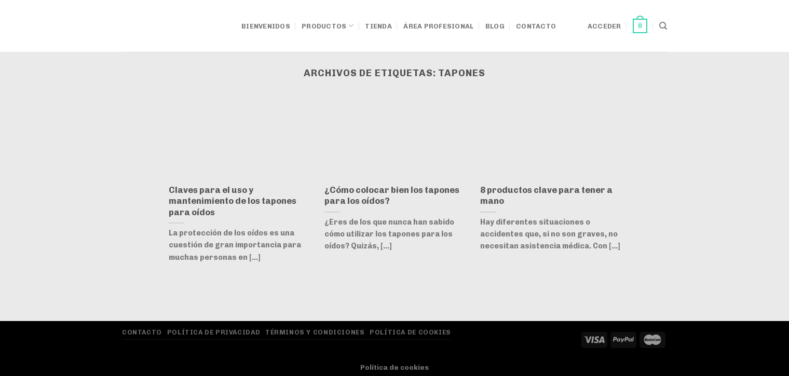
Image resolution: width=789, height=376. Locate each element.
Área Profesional (438, 26)
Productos (327, 26)
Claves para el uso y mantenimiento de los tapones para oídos (232, 201)
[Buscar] (663, 26)
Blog (495, 26)
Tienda (378, 26)
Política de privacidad (213, 332)
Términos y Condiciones (314, 332)
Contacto (536, 26)
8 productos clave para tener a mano (546, 195)
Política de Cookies (410, 332)
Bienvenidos (265, 26)
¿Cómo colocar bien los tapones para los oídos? (391, 195)
